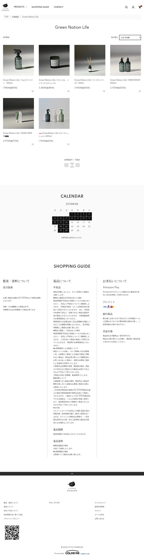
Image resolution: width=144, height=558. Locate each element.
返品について (8, 507)
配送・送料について (11, 503)
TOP (6, 17)
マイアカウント (100, 503)
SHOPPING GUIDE (40, 7)
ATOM (57, 503)
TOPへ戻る (72, 474)
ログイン (98, 511)
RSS (50, 503)
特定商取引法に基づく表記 (13, 515)
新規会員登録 (99, 507)
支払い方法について (11, 511)
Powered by (72, 552)
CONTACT (58, 7)
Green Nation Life (30, 17)
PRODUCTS (19, 7)
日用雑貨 (15, 17)
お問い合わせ (99, 519)
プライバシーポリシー (12, 519)
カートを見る (99, 515)
